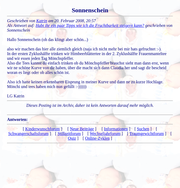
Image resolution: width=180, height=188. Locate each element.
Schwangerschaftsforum (28, 133)
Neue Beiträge (82, 129)
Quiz (72, 138)
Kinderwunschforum (42, 129)
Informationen (116, 129)
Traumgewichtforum (146, 133)
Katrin (41, 21)
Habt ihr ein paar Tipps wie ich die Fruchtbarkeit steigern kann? (90, 25)
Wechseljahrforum (105, 133)
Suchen (143, 129)
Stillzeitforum (69, 133)
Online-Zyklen (97, 138)
